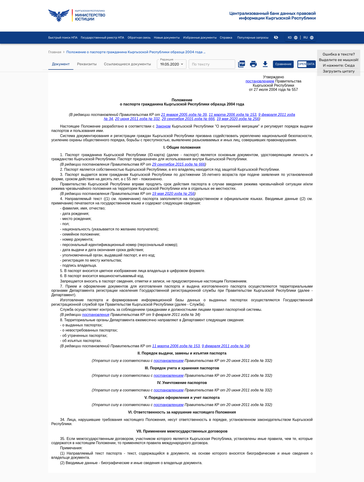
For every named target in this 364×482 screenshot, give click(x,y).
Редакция (166, 59)
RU (308, 38)
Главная (54, 52)
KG (292, 38)
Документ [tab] (60, 64)
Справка (226, 37)
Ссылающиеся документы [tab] (127, 64)
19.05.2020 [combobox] (169, 64)
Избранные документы (200, 37)
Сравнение (283, 64)
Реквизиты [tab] (86, 64)
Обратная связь (139, 37)
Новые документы (167, 37)
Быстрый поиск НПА (63, 37)
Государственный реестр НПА (102, 37)
